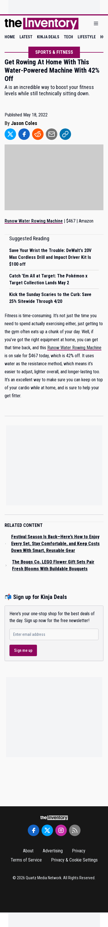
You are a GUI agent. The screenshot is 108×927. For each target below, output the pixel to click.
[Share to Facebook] (24, 134)
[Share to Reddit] (38, 134)
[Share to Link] (65, 134)
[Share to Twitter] (10, 134)
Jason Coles (24, 123)
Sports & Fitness (54, 52)
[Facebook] (33, 830)
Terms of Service (26, 860)
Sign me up (23, 650)
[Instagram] (61, 830)
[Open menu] (96, 23)
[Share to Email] (51, 134)
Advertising (53, 850)
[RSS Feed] (74, 830)
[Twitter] (47, 830)
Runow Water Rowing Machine (74, 347)
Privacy (78, 850)
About (28, 850)
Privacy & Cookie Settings (74, 860)
